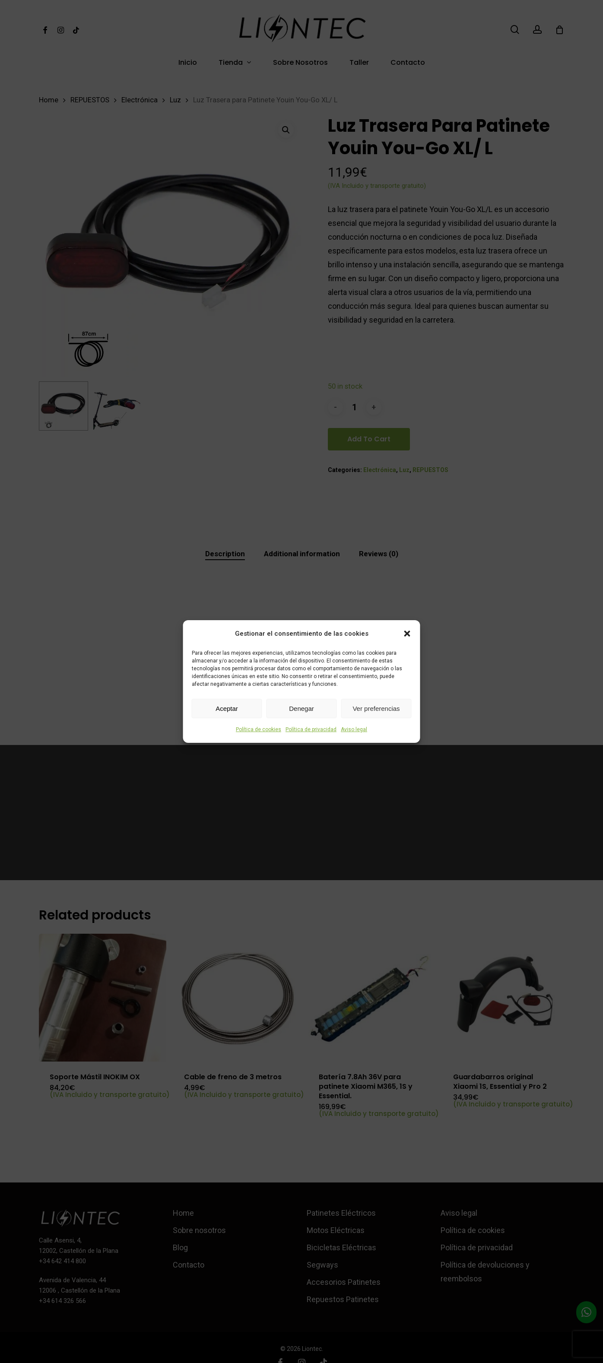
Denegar (301, 708)
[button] (407, 633)
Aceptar (227, 708)
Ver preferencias (376, 708)
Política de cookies (258, 729)
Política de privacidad (311, 729)
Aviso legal (354, 729)
